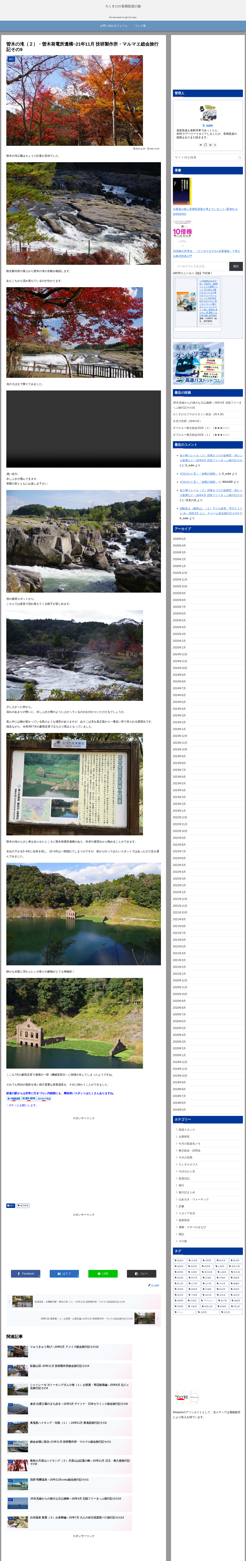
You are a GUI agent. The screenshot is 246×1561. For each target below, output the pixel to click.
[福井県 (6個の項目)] (235, 1298)
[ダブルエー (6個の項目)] (208, 1304)
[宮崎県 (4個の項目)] (179, 1310)
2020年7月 (179, 1018)
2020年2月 (179, 1052)
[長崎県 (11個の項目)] (180, 1293)
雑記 (181, 1237)
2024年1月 (179, 732)
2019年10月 (180, 1079)
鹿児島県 (23, 1209)
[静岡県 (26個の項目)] (179, 1275)
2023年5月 (179, 787)
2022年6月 (179, 861)
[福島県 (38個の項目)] (179, 1270)
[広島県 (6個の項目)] (192, 1304)
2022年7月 (179, 855)
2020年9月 (179, 1004)
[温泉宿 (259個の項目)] (180, 1264)
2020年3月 (179, 1045)
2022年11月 (180, 828)
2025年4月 (179, 630)
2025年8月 (179, 603)
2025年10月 (180, 590)
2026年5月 (179, 542)
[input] (208, 161)
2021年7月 (179, 936)
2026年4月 (179, 549)
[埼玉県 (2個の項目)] (231, 1316)
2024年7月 (179, 692)
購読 (236, 270)
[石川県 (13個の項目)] (194, 1287)
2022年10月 (180, 834)
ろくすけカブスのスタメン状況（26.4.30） (199, 418)
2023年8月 (179, 766)
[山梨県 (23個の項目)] (222, 1275)
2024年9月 (179, 678)
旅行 (10, 1209)
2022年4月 (179, 875)
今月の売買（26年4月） (187, 424)
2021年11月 (180, 909)
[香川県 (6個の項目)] (223, 1304)
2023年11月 (180, 746)
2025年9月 (179, 596)
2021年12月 (180, 902)
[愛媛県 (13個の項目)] (236, 1287)
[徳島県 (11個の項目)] (194, 1293)
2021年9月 (179, 923)
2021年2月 (179, 970)
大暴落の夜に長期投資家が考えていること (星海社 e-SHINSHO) (205, 212)
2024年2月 (179, 726)
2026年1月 (179, 569)
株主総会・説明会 (190, 1154)
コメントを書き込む (83, 1525)
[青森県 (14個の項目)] (236, 1281)
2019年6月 (179, 1106)
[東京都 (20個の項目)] (236, 1275)
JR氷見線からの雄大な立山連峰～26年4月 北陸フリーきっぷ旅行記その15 (207, 409)
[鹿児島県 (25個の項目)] (207, 1275)
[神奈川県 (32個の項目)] (235, 1270)
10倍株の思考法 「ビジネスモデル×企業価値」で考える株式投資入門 (206, 254)
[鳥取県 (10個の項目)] (236, 1293)
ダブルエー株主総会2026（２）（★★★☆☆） (202, 431)
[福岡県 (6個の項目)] (179, 1304)
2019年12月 (180, 1065)
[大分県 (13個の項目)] (222, 1287)
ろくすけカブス (188, 1168)
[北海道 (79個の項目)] (194, 1264)
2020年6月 (179, 1025)
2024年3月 (179, 719)
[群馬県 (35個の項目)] (206, 1270)
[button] (240, 161)
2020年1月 (179, 1059)
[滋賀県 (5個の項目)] (236, 1304)
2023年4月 (179, 794)
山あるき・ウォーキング (194, 1202)
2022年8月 (179, 848)
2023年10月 (180, 753)
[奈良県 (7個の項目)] (222, 1298)
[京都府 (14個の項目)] (222, 1281)
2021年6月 (179, 943)
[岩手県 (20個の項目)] (194, 1281)
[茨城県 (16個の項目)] (208, 1281)
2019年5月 (179, 1113)
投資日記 (184, 1182)
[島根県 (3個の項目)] (222, 1310)
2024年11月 (180, 664)
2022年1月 (179, 895)
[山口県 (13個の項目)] (208, 1287)
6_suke (208, 129)
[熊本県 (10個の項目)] (179, 1298)
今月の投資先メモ (190, 1147)
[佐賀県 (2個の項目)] (207, 1316)
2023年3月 (179, 800)
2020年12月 (180, 984)
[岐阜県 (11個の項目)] (222, 1293)
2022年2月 (179, 889)
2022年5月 (179, 868)
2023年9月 (179, 760)
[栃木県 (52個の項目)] (222, 1264)
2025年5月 (179, 624)
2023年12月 (180, 739)
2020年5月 (179, 1031)
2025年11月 (180, 583)
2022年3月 (179, 882)
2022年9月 (179, 841)
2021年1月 (179, 977)
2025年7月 (179, 610)
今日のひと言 (187, 1175)
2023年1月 (179, 814)
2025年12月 (180, 576)
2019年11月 (180, 1072)
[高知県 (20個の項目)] (180, 1281)
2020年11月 (180, 991)
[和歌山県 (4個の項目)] (207, 1310)
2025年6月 (179, 617)
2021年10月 (180, 916)
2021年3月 (179, 963)
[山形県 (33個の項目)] (220, 1270)
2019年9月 (179, 1086)
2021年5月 (179, 950)
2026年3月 (179, 556)
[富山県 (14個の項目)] (180, 1287)
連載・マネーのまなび (192, 1230)
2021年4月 (179, 957)
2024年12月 (180, 658)
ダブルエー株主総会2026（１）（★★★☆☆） (202, 438)
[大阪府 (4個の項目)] (193, 1310)
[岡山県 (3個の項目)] (236, 1310)
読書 (181, 1209)
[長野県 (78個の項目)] (208, 1264)
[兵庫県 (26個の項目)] (193, 1275)
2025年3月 (179, 637)
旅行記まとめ (187, 1196)
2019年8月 (179, 1092)
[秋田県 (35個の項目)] (193, 1270)
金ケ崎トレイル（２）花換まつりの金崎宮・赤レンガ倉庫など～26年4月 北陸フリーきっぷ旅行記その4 (211, 464)
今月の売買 (185, 1161)
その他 (183, 1244)
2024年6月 (179, 698)
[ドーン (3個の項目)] (184, 1316)
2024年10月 (180, 671)
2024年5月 (179, 705)
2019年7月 (179, 1099)
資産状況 (184, 1223)
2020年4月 (179, 1038)
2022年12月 (180, 821)
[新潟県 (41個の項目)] (236, 1264)
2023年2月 (179, 807)
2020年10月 (180, 997)
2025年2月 (179, 644)
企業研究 (184, 1140)
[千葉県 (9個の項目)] (193, 1298)
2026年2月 (179, 562)
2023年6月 (179, 780)
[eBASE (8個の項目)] (208, 1298)
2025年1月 (179, 651)
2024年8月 (179, 685)
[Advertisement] (83, 1163)
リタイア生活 (187, 1216)
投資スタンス (187, 1133)
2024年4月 (179, 712)
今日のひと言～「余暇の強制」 (199, 477)
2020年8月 (179, 1011)
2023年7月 (179, 773)
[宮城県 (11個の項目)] (208, 1293)
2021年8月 (179, 929)
